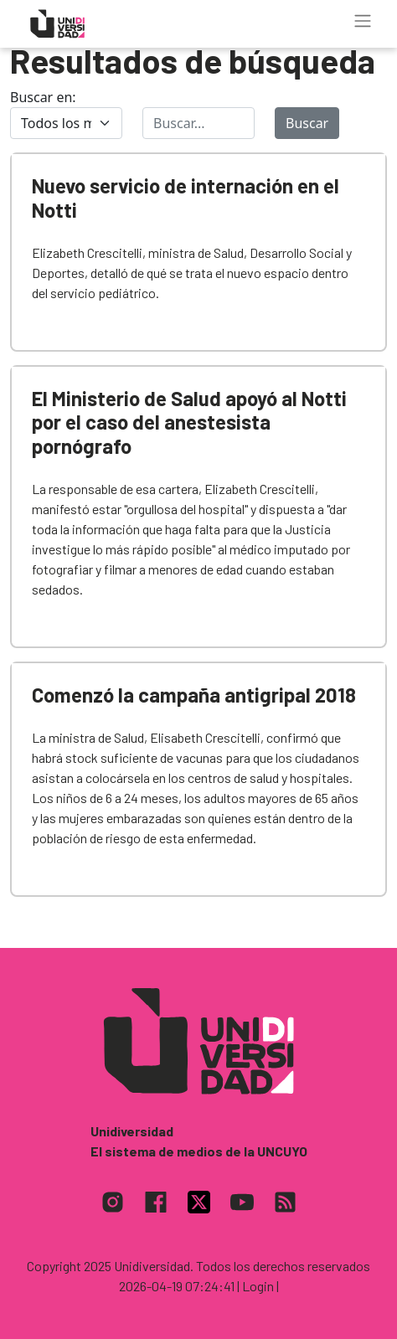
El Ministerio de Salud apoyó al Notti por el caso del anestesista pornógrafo (189, 422)
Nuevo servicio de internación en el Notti (185, 197)
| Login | (258, 1286)
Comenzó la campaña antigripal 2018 (194, 694)
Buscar (307, 123)
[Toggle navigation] (363, 21)
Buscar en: (43, 97)
